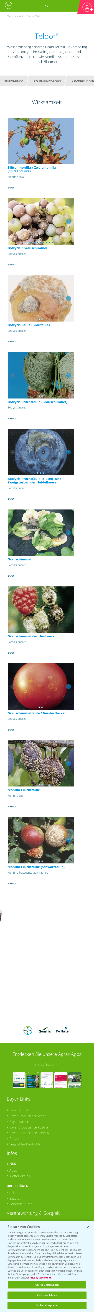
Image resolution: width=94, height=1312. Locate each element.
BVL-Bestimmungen (47, 80)
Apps (13, 1120)
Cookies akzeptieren (47, 1305)
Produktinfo (13, 80)
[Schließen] (88, 1227)
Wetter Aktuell (19, 1126)
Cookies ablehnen (47, 1295)
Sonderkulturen (20, 1154)
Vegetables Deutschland (27, 1094)
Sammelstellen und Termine (29, 1179)
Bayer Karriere (19, 1071)
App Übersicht (48, 1015)
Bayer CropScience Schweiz (29, 1083)
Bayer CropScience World (28, 1066)
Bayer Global (18, 1060)
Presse (14, 1088)
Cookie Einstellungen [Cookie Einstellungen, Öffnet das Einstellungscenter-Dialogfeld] (47, 1284)
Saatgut (15, 1148)
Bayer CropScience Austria (28, 1077)
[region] (47, 1266)
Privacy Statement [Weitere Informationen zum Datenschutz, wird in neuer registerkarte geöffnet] (40, 1277)
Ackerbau (16, 1142)
